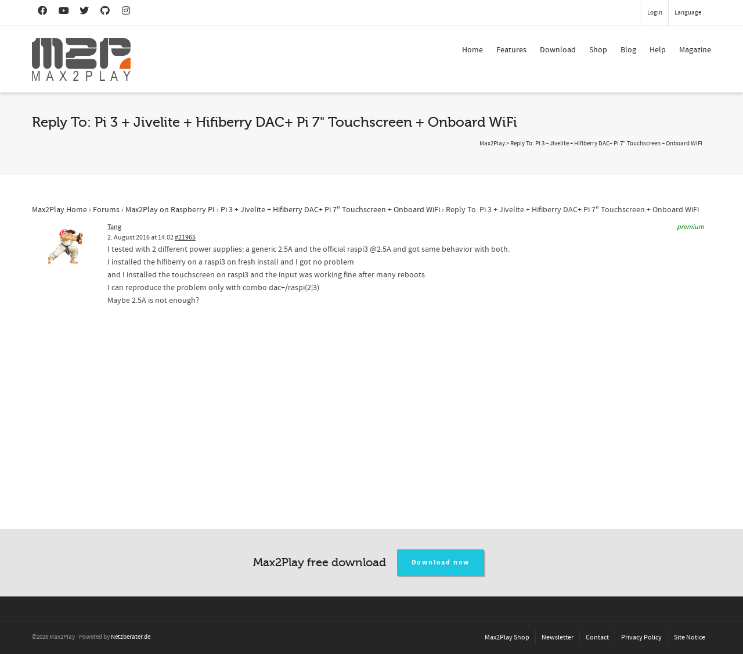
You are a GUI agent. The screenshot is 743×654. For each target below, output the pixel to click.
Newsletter (558, 637)
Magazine (695, 50)
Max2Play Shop (507, 637)
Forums (106, 210)
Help (658, 50)
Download (558, 50)
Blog (628, 50)
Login (654, 13)
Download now (441, 562)
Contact (597, 637)
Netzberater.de (130, 637)
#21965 (185, 237)
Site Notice (689, 637)
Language (688, 13)
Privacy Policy (641, 637)
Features (511, 50)
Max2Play (492, 144)
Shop (598, 50)
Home (472, 50)
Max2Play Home (59, 210)
